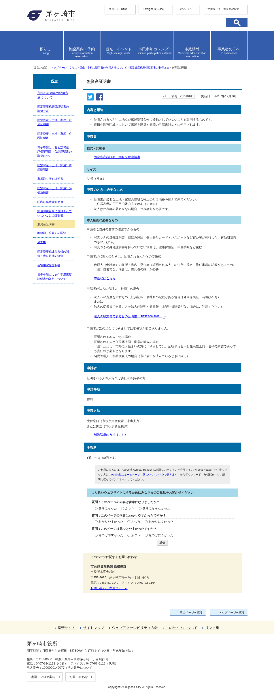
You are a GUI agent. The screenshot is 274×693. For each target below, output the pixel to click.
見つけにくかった (161, 535)
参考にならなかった (156, 508)
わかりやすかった (110, 521)
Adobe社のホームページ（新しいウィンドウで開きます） (145, 474)
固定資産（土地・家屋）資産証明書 (54, 167)
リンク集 (212, 628)
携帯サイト (66, 628)
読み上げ (185, 9)
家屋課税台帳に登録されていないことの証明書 (54, 213)
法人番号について (80, 667)
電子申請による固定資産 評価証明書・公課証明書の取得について (54, 152)
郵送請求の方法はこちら (111, 434)
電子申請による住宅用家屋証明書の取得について (54, 276)
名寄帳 (41, 242)
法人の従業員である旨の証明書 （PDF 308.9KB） (130, 316)
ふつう (129, 508)
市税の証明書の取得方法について (107, 67)
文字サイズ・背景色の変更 (223, 9)
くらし (73, 67)
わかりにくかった (161, 521)
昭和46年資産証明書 (50, 202)
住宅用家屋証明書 (48, 265)
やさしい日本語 (118, 9)
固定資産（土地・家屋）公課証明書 (54, 136)
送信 (162, 542)
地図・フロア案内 (43, 677)
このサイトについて (181, 628)
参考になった (107, 508)
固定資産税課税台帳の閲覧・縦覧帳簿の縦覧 (53, 254)
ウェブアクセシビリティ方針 (135, 628)
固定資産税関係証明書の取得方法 (149, 67)
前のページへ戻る (191, 612)
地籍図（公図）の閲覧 (51, 233)
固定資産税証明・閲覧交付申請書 (117, 157)
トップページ (59, 67)
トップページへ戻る (232, 612)
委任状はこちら (104, 278)
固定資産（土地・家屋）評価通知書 (54, 190)
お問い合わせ (78, 677)
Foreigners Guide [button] (153, 9)
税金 (82, 67)
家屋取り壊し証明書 (50, 178)
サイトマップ (93, 628)
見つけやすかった (110, 535)
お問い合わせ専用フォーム (109, 588)
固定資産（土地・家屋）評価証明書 (54, 122)
